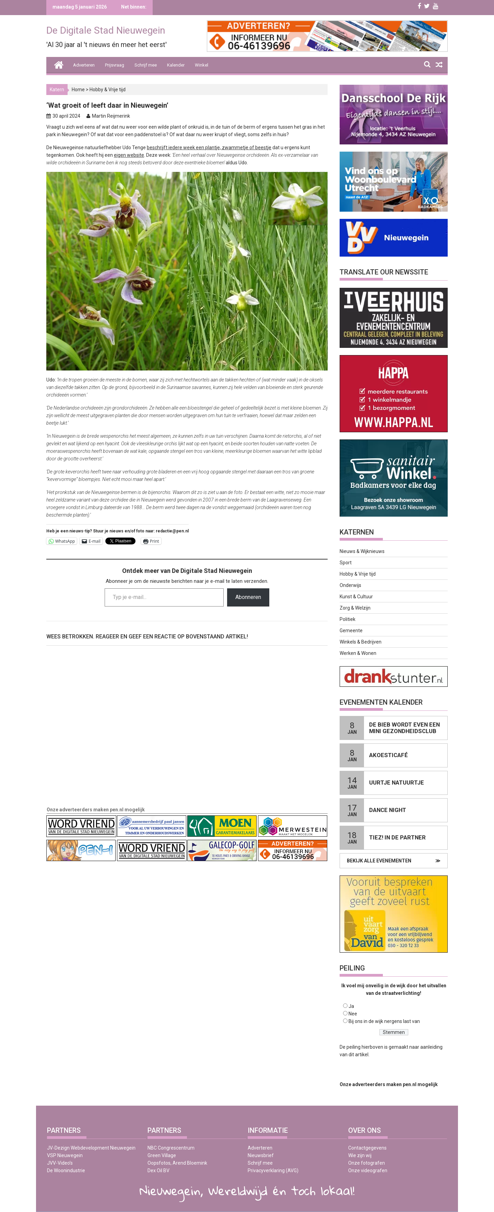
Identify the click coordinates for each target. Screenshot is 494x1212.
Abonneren (248, 597)
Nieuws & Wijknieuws (362, 551)
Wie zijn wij (360, 1155)
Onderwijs (350, 585)
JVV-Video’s (60, 1163)
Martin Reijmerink (111, 116)
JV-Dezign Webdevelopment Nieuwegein (91, 1148)
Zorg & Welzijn (355, 608)
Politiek (347, 619)
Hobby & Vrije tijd (108, 89)
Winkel (201, 65)
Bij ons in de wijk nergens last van (384, 1021)
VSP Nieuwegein (65, 1155)
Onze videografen (367, 1170)
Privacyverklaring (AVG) (273, 1170)
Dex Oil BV (158, 1170)
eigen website (129, 155)
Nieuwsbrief (261, 1155)
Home (78, 89)
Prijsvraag (114, 65)
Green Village (162, 1155)
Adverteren (84, 65)
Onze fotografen (366, 1163)
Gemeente (351, 630)
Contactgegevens (367, 1148)
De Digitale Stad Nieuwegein (105, 30)
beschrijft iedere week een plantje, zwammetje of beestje (209, 147)
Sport (346, 562)
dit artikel (358, 1054)
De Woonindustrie (66, 1170)
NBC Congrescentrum (171, 1148)
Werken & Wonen (358, 653)
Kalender (176, 65)
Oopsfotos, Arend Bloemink (177, 1163)
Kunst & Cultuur (356, 596)
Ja (351, 1006)
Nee (353, 1013)
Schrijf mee (145, 65)
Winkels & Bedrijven (360, 642)
